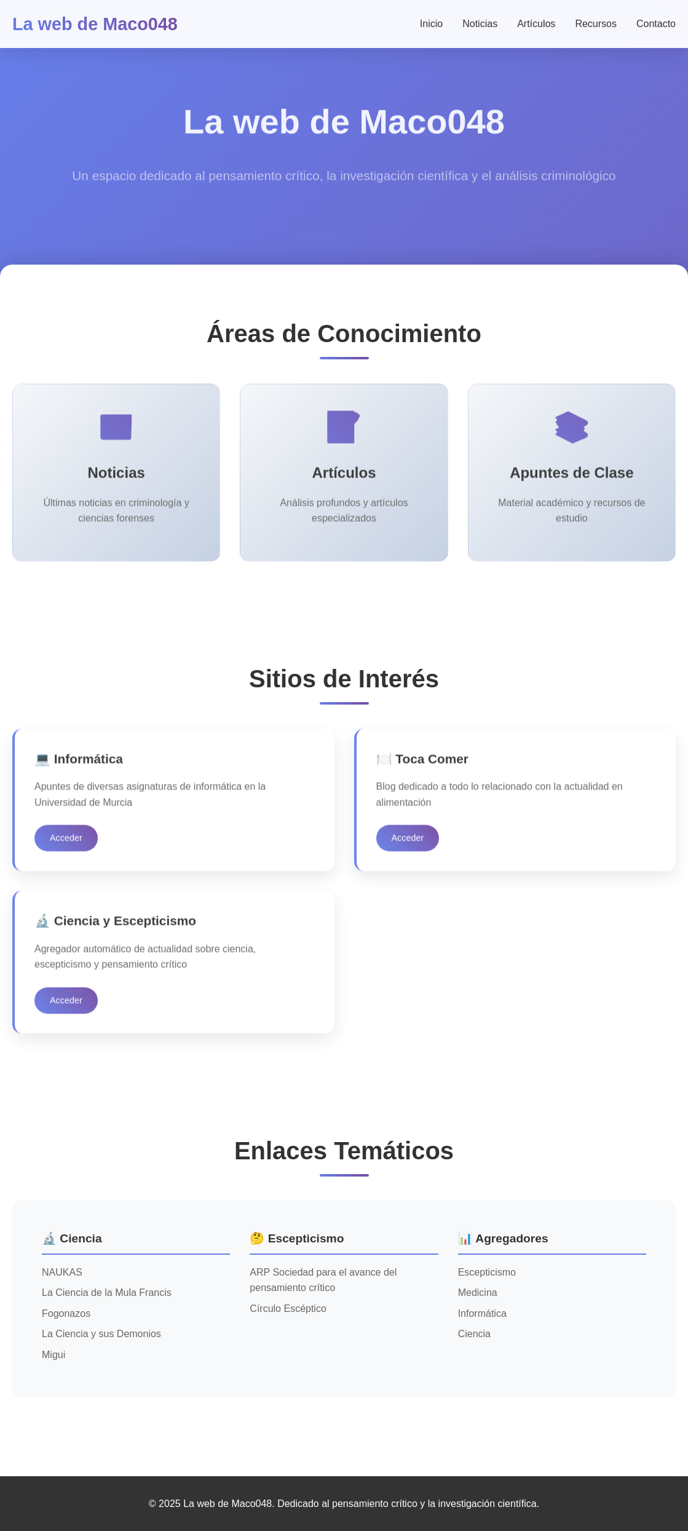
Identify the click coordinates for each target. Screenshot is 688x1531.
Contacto (656, 23)
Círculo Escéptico (288, 1308)
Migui (53, 1354)
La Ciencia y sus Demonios (101, 1334)
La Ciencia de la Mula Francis (107, 1292)
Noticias (479, 23)
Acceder (66, 842)
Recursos (596, 23)
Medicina (477, 1292)
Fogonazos (66, 1313)
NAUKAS (62, 1272)
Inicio (431, 23)
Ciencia (474, 1334)
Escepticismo (487, 1272)
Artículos (536, 23)
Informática (482, 1313)
